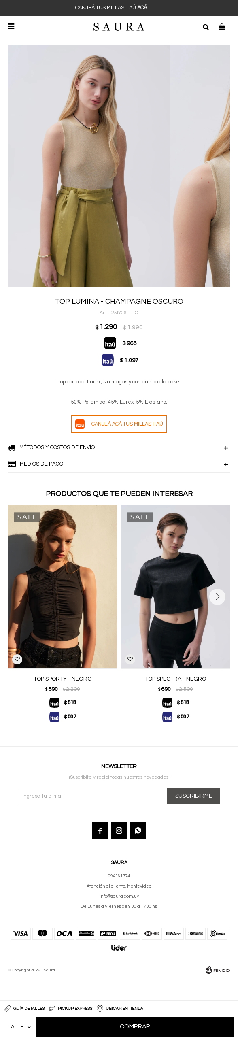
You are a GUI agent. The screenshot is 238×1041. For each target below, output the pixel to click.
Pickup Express (75, 1009)
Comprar (135, 1027)
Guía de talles (29, 1009)
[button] (206, 26)
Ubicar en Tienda (124, 1009)
